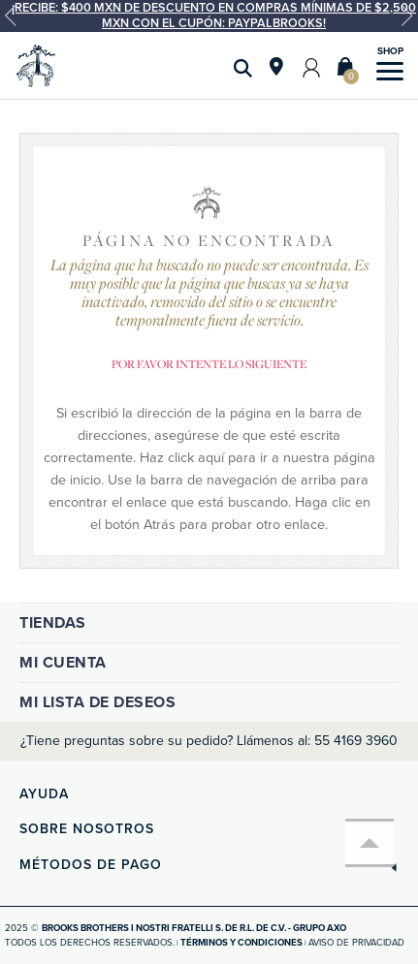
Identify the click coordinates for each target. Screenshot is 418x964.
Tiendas (52, 623)
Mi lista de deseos (97, 702)
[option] (209, 16)
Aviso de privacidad (356, 942)
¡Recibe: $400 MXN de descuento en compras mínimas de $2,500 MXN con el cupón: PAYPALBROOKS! (214, 15)
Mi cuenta (63, 662)
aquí (211, 458)
